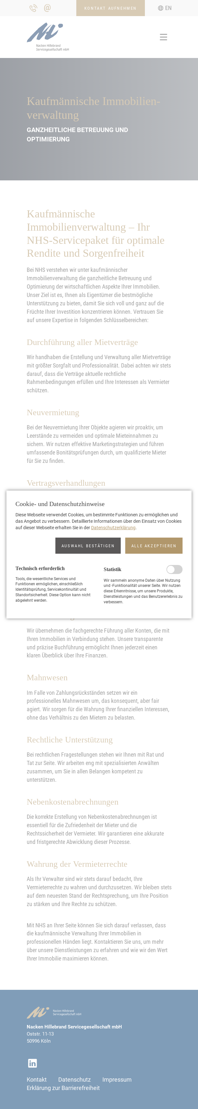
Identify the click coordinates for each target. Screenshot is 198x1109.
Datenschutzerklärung (113, 527)
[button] (88, 546)
